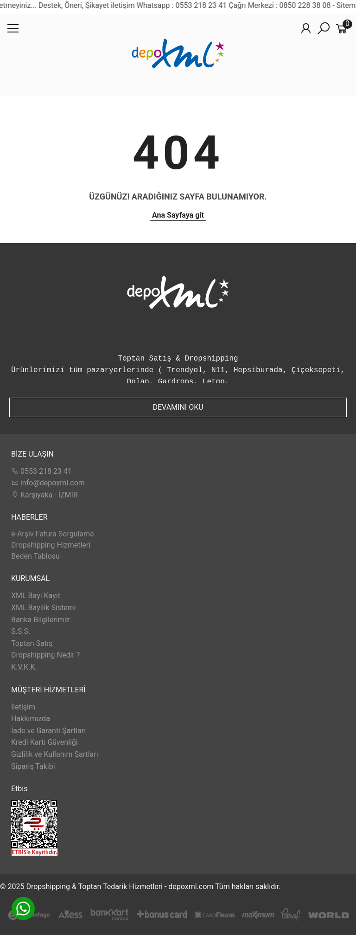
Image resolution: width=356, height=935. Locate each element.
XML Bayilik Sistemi (43, 607)
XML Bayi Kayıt (35, 595)
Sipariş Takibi (33, 766)
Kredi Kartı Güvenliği (44, 742)
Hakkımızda (30, 718)
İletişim (23, 707)
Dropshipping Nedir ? (45, 655)
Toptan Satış (31, 643)
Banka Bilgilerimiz (40, 619)
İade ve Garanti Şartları (48, 730)
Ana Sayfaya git (178, 215)
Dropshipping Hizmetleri (50, 545)
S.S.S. (20, 631)
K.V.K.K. (24, 667)
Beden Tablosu (35, 556)
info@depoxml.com (48, 482)
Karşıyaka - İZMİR (44, 494)
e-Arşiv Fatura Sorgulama (52, 533)
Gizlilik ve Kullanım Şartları (54, 754)
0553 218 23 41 (41, 471)
